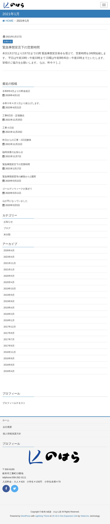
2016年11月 (10, 352)
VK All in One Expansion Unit (64, 516)
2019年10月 (10, 288)
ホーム (5, 420)
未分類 (7, 234)
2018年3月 (9, 314)
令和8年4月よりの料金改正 (16, 91)
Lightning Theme (42, 516)
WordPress (26, 516)
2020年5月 (9, 276)
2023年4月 (9, 256)
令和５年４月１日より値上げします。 (21, 103)
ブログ (7, 228)
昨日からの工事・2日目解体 (16, 140)
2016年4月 (9, 371)
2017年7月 (9, 339)
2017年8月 (9, 333)
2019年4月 (9, 307)
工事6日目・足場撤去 (13, 115)
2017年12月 (10, 326)
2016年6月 (9, 364)
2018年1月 (9, 320)
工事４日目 (8, 127)
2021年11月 (10, 263)
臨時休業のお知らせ (12, 152)
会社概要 (7, 427)
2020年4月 (9, 282)
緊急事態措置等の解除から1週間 (19, 176)
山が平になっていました (15, 201)
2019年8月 (9, 301)
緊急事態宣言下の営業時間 (21, 47)
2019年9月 (9, 295)
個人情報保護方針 (12, 433)
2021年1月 (9, 269)
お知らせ (8, 41)
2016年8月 (9, 358)
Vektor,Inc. (85, 516)
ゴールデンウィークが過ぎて (17, 188)
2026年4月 (9, 250)
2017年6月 (9, 345)
